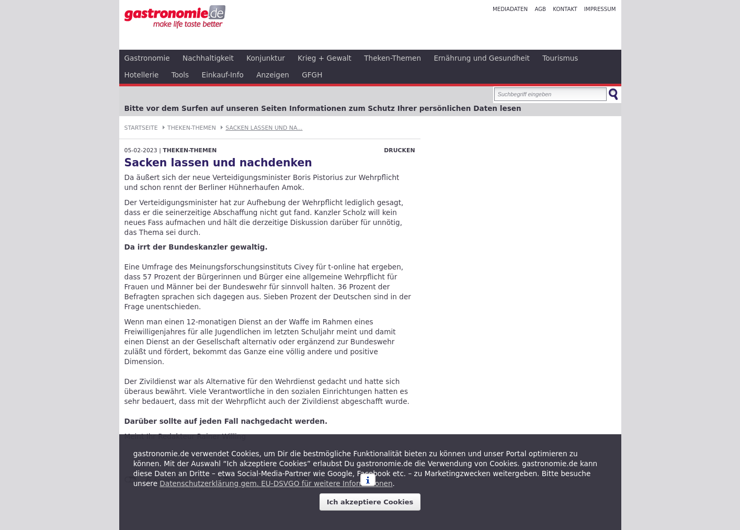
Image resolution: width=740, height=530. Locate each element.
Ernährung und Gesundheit (481, 58)
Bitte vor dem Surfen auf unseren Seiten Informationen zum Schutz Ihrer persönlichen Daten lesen (322, 108)
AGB (540, 9)
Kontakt (565, 9)
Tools (180, 75)
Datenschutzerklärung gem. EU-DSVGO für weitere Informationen (276, 483)
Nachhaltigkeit (208, 58)
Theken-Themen (392, 58)
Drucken (399, 150)
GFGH (312, 75)
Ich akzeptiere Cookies (370, 502)
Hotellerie (141, 75)
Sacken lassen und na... (263, 128)
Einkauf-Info (223, 75)
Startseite (141, 128)
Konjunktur (265, 58)
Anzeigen (272, 75)
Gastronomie (147, 58)
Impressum (600, 9)
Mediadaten (510, 9)
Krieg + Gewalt (324, 58)
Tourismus (560, 58)
